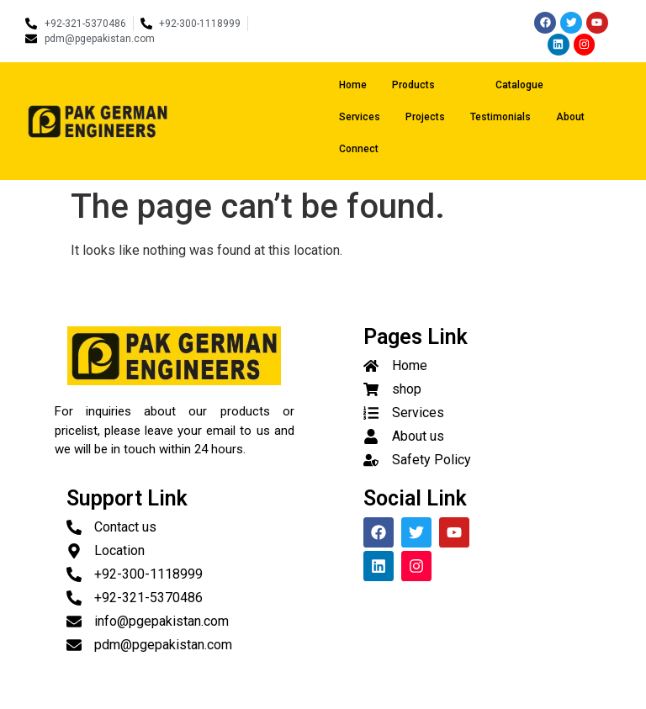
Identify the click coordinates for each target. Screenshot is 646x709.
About (570, 117)
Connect (359, 149)
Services (359, 117)
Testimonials (500, 117)
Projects (425, 117)
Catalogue (519, 85)
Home (353, 85)
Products (428, 85)
